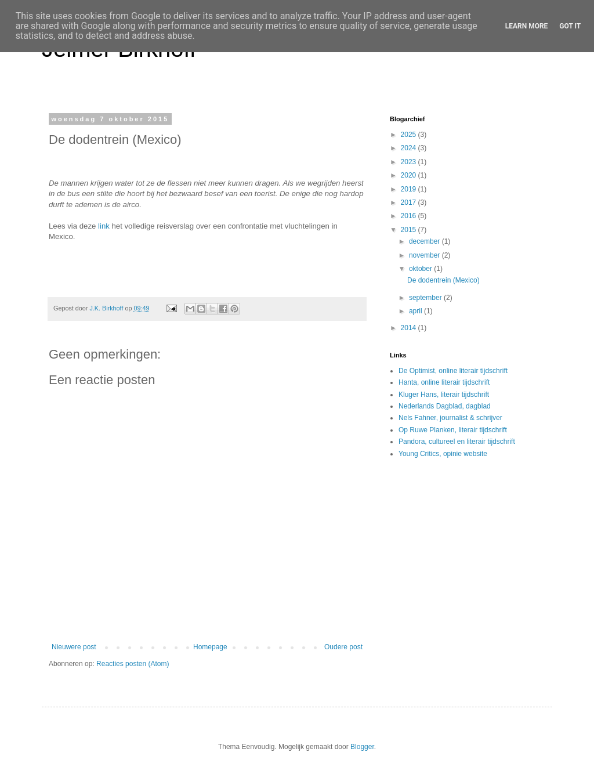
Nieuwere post (74, 647)
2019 (409, 189)
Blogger (362, 747)
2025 (409, 135)
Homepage (210, 647)
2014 (409, 328)
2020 (409, 175)
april (416, 311)
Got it (570, 26)
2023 (409, 162)
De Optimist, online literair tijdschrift (453, 371)
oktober (421, 269)
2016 (409, 216)
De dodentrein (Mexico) (443, 280)
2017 (409, 202)
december (425, 241)
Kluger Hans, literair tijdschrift (444, 394)
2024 (409, 148)
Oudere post (343, 647)
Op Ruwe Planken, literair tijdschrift (453, 430)
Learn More (526, 26)
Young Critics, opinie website (443, 454)
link (104, 226)
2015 (409, 230)
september (426, 298)
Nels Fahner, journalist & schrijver (450, 418)
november (425, 255)
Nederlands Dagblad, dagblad (445, 406)
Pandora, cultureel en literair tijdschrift (457, 441)
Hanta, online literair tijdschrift (444, 382)
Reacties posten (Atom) (132, 664)
